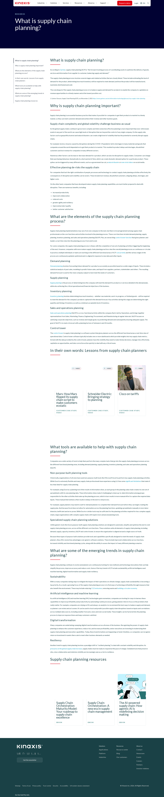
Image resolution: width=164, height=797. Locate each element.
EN (144, 3)
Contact (139, 750)
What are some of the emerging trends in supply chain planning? (29, 94)
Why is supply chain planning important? (29, 66)
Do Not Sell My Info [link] (22, 795)
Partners (139, 765)
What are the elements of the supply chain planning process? (30, 72)
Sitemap (17, 786)
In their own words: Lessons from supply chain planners (29, 79)
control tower (58, 333)
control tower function (123, 237)
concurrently (121, 253)
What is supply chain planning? (27, 61)
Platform (102, 753)
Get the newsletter (29, 760)
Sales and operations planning (60, 313)
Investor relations (142, 768)
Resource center (122, 750)
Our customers (121, 757)
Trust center (47, 786)
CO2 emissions (96, 588)
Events (138, 757)
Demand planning (56, 266)
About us (91, 3)
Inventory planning (56, 296)
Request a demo (124, 3)
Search (148, 3)
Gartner (62, 70)
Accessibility (64, 786)
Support (103, 3)
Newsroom (140, 753)
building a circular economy (127, 588)
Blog (118, 753)
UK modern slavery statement (80, 786)
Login (136, 3)
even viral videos (127, 162)
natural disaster (113, 162)
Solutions (53, 3)
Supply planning (55, 283)
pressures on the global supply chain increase (66, 649)
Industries (41, 3)
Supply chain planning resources (26, 101)
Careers (139, 761)
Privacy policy (36, 786)
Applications (103, 750)
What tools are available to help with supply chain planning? (28, 87)
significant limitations (133, 481)
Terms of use (26, 786)
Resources (78, 3)
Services (66, 3)
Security (55, 786)
